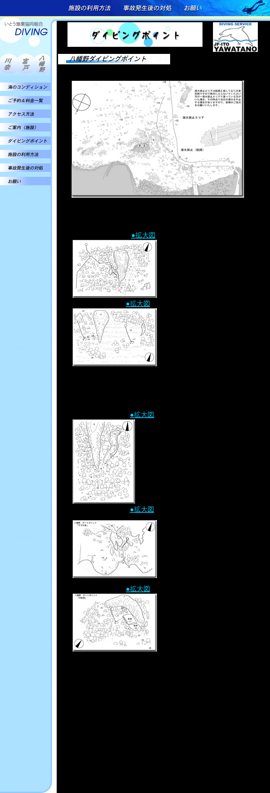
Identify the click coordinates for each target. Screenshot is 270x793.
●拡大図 (143, 235)
